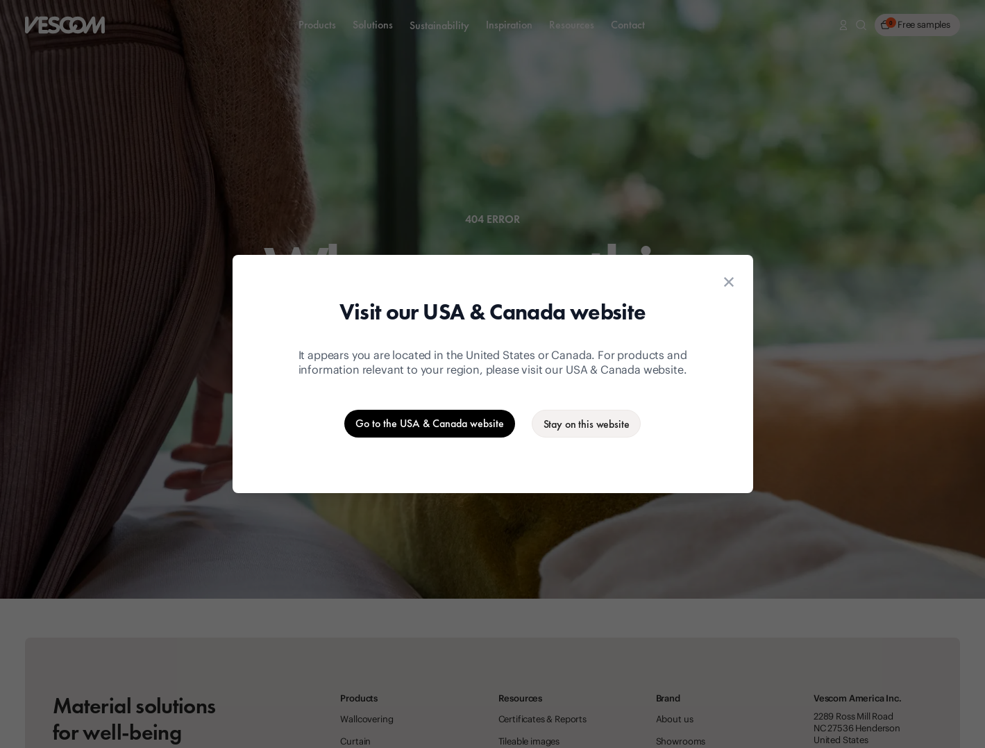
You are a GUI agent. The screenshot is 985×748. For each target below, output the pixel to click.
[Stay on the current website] (586, 424)
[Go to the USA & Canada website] (429, 424)
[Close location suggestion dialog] (729, 282)
